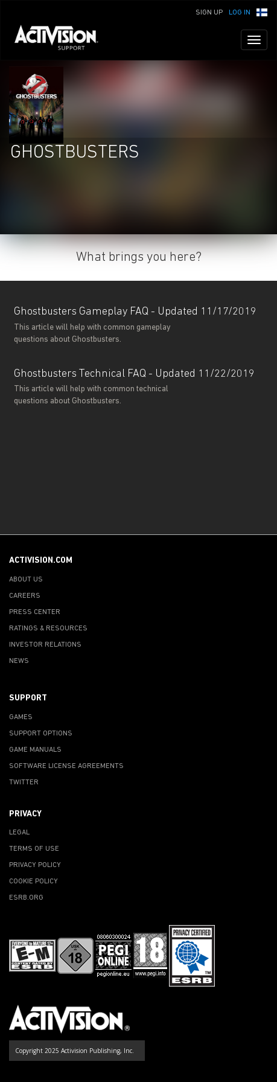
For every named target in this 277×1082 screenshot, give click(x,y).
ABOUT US (26, 579)
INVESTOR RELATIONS (45, 644)
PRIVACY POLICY (35, 865)
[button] (261, 11)
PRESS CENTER (34, 612)
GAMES (21, 717)
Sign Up (209, 12)
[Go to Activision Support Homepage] (62, 40)
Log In (239, 12)
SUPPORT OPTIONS (40, 733)
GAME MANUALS (35, 750)
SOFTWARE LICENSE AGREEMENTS (66, 766)
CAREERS (24, 596)
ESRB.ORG (26, 897)
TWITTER (24, 782)
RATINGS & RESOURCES (48, 628)
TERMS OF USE (34, 849)
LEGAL (19, 832)
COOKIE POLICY (33, 881)
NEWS (19, 661)
